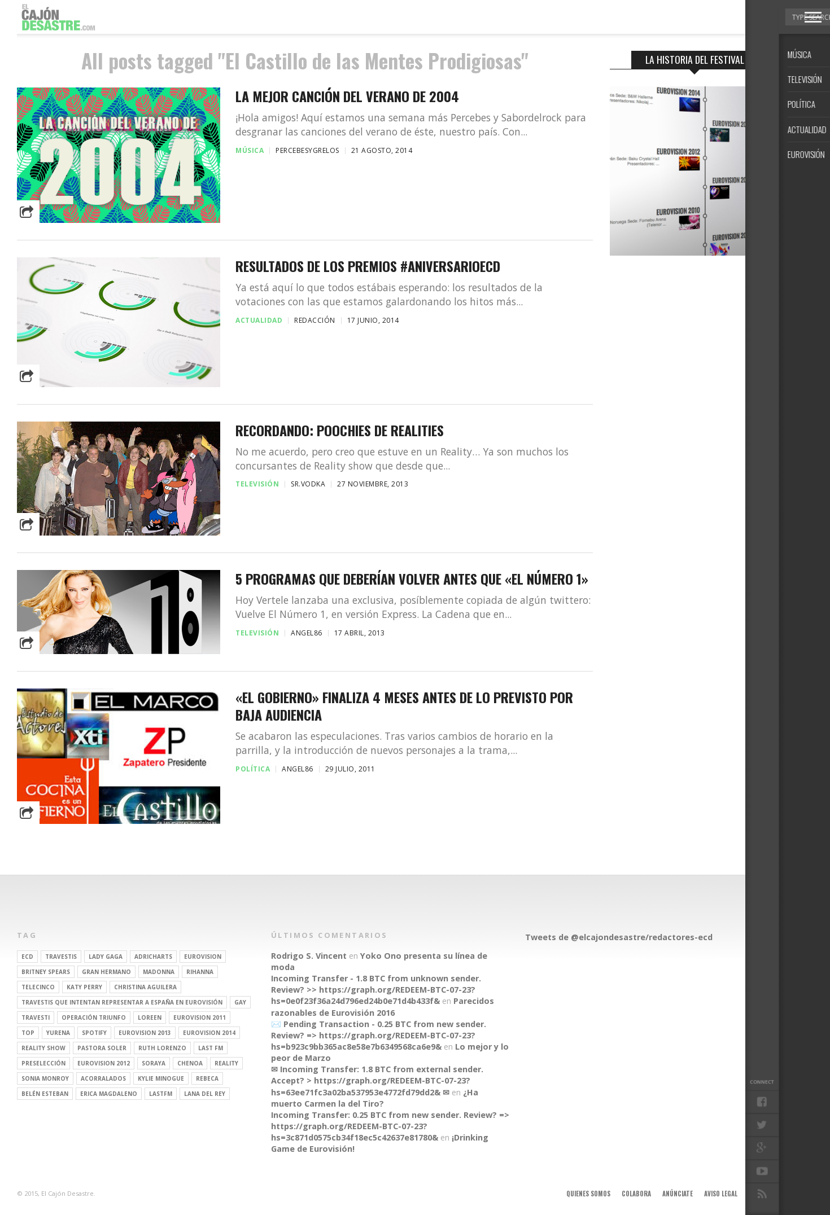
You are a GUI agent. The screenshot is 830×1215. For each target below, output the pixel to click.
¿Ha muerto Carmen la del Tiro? (374, 1098)
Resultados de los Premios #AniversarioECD (367, 266)
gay (240, 1002)
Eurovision (202, 956)
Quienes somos (588, 1193)
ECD (27, 956)
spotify (94, 1033)
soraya (153, 1063)
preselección (43, 1063)
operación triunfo (94, 1017)
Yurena (58, 1033)
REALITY (226, 1063)
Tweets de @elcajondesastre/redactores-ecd (619, 937)
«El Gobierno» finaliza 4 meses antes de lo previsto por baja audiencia (404, 705)
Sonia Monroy (45, 1078)
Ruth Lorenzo (162, 1048)
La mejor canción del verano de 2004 (347, 96)
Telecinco (38, 987)
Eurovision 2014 (209, 1033)
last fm (210, 1048)
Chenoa (190, 1063)
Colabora (636, 1193)
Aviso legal (720, 1193)
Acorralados (103, 1078)
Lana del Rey (204, 1094)
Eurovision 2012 (103, 1063)
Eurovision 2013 (145, 1033)
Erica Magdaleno (108, 1094)
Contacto (764, 1193)
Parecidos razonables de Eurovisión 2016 (382, 1006)
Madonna (158, 972)
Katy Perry (84, 987)
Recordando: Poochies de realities (339, 430)
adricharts (153, 956)
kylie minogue (161, 1078)
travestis (61, 956)
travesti (35, 1017)
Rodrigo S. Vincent (309, 955)
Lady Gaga (106, 956)
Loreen (149, 1017)
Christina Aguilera (145, 987)
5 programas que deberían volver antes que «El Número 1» (411, 578)
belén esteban (44, 1094)
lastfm (160, 1094)
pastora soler (101, 1048)
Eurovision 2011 (199, 1017)
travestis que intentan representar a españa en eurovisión (121, 1002)
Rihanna (199, 972)
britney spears (45, 972)
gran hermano (106, 972)
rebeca (207, 1078)
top (27, 1033)
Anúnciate (677, 1193)
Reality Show (43, 1048)
